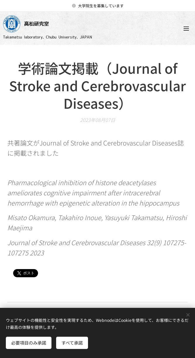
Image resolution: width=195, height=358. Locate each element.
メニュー (186, 28)
